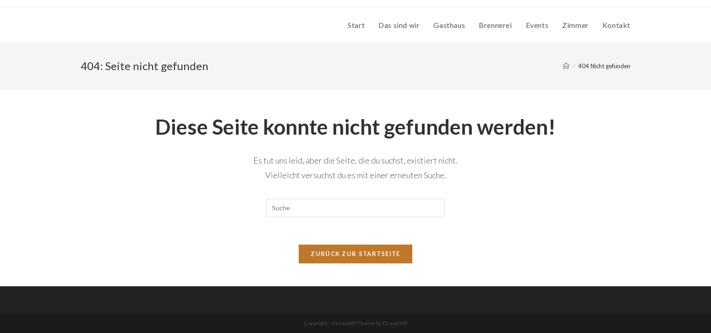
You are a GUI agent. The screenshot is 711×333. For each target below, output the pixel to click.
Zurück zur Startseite (355, 253)
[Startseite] (566, 66)
